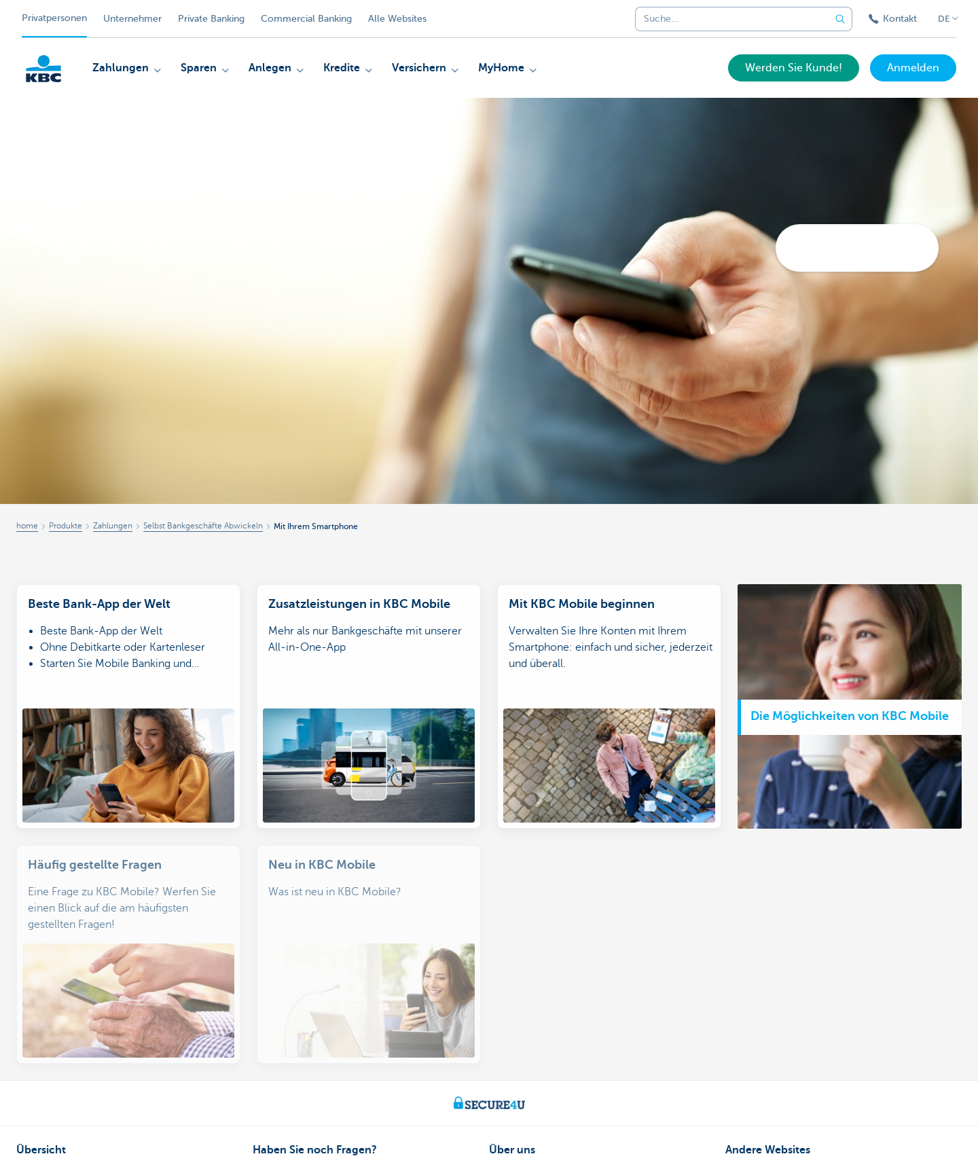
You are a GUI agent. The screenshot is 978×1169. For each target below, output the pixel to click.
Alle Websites (397, 19)
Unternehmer (132, 19)
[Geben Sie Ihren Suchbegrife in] (840, 19)
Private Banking (211, 19)
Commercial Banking (306, 19)
